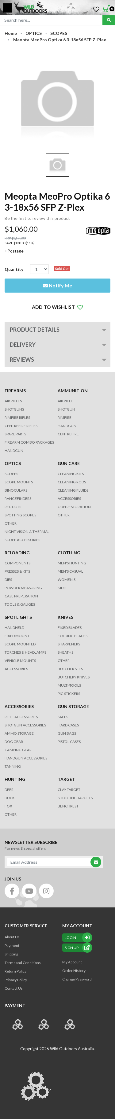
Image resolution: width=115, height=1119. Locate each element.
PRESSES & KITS (17, 571)
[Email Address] (50, 862)
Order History (74, 970)
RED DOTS (13, 506)
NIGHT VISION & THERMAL (27, 531)
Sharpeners (69, 644)
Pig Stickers (69, 693)
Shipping (11, 954)
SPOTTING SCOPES (20, 515)
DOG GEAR (14, 741)
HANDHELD (14, 627)
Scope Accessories (22, 539)
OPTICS (13, 463)
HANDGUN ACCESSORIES (26, 758)
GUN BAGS (67, 733)
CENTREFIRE (68, 434)
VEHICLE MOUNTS (20, 660)
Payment (12, 945)
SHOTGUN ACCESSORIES (25, 725)
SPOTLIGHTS (18, 617)
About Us (12, 937)
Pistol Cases (69, 741)
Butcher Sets (70, 669)
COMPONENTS (17, 563)
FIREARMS (15, 390)
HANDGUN (67, 425)
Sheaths (65, 652)
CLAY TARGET (69, 789)
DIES (8, 579)
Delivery (23, 344)
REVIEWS (22, 359)
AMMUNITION (73, 390)
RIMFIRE (64, 417)
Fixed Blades (70, 627)
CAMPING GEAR (18, 750)
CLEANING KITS (71, 473)
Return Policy (15, 971)
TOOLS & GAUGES (20, 604)
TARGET (66, 779)
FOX (8, 806)
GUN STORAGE (73, 706)
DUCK (10, 798)
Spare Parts (15, 434)
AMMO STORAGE (19, 733)
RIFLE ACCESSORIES (21, 717)
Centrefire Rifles (21, 425)
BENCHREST (68, 806)
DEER (9, 789)
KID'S (62, 587)
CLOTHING (69, 552)
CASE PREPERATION (21, 596)
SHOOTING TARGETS (75, 798)
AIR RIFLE (65, 401)
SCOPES (11, 473)
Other (64, 660)
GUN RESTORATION (74, 506)
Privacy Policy (16, 979)
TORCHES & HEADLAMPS (25, 652)
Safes (63, 717)
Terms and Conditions (23, 962)
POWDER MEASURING (23, 587)
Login (77, 937)
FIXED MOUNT (17, 635)
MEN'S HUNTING (72, 563)
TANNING (13, 766)
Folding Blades (72, 635)
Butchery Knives (74, 677)
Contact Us (14, 988)
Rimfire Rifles (17, 417)
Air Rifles (13, 401)
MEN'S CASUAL (70, 571)
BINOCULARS (16, 490)
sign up (77, 948)
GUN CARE (69, 463)
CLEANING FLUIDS (73, 490)
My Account (72, 962)
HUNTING (15, 779)
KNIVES (65, 617)
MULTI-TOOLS (69, 685)
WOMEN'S (66, 579)
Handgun (14, 450)
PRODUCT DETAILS (34, 329)
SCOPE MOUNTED (20, 644)
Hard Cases (68, 725)
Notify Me (57, 285)
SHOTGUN (66, 409)
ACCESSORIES (69, 498)
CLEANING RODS (72, 482)
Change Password (77, 979)
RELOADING (17, 552)
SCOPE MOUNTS (19, 482)
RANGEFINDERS (18, 498)
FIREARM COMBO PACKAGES (29, 442)
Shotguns (14, 409)
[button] (57, 307)
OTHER (11, 523)
